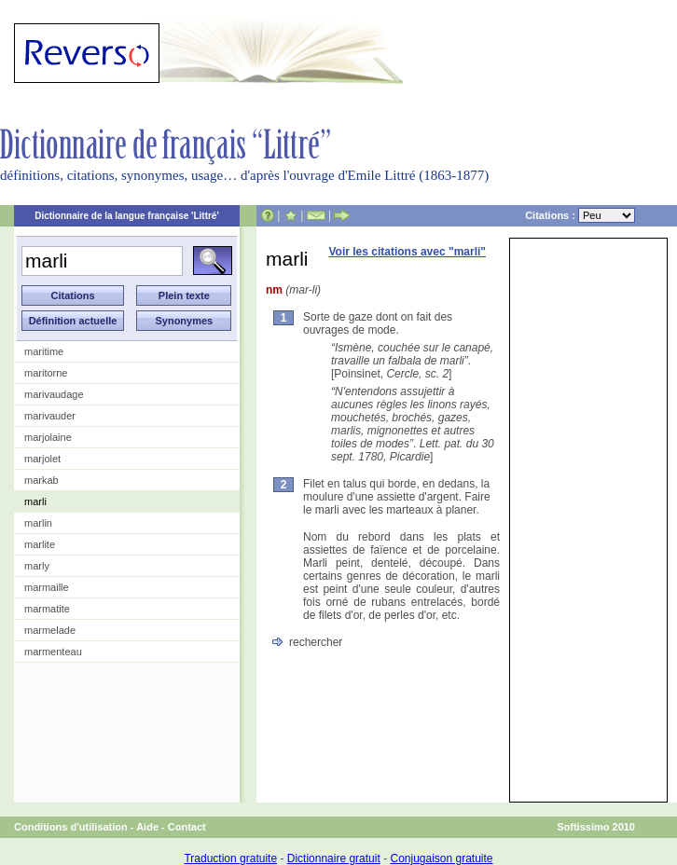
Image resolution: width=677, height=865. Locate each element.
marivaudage (54, 394)
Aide (147, 826)
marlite (39, 544)
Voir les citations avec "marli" (407, 251)
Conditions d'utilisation (71, 826)
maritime (43, 351)
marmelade (50, 630)
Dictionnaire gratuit (333, 858)
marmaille (46, 587)
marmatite (47, 608)
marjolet (42, 458)
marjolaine (48, 437)
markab (41, 480)
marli (35, 501)
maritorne (45, 372)
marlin (38, 523)
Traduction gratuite (230, 858)
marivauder (50, 415)
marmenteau (53, 651)
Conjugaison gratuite (441, 858)
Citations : (580, 215)
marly (36, 565)
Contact (187, 826)
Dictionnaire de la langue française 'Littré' (127, 216)
